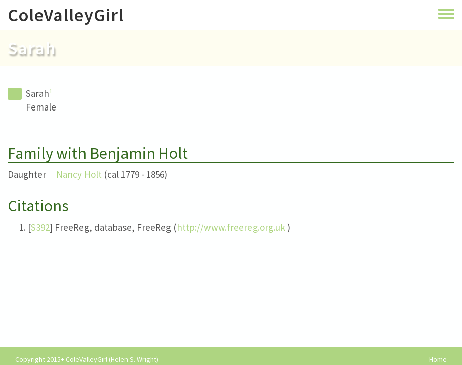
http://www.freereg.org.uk (231, 227)
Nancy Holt (79, 174)
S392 (40, 227)
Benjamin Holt (139, 153)
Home (438, 359)
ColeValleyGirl (66, 15)
